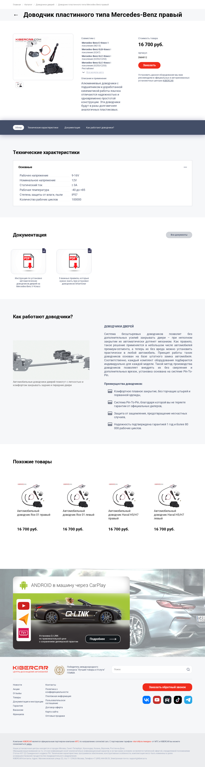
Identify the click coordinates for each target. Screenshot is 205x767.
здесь (29, 744)
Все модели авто (95, 72)
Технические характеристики (43, 127)
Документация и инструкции (28, 701)
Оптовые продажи (55, 716)
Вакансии (18, 710)
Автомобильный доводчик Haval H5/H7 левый (169, 514)
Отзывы (17, 693)
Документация (72, 127)
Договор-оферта (54, 707)
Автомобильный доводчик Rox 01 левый (78, 512)
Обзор (18, 127)
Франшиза (18, 714)
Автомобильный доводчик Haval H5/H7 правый (123, 514)
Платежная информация (58, 696)
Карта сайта (51, 711)
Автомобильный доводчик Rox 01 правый (33, 512)
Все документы (179, 235)
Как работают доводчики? (100, 127)
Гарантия (18, 705)
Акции (16, 689)
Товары (17, 697)
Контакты (50, 685)
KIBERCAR (168, 80)
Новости (17, 685)
